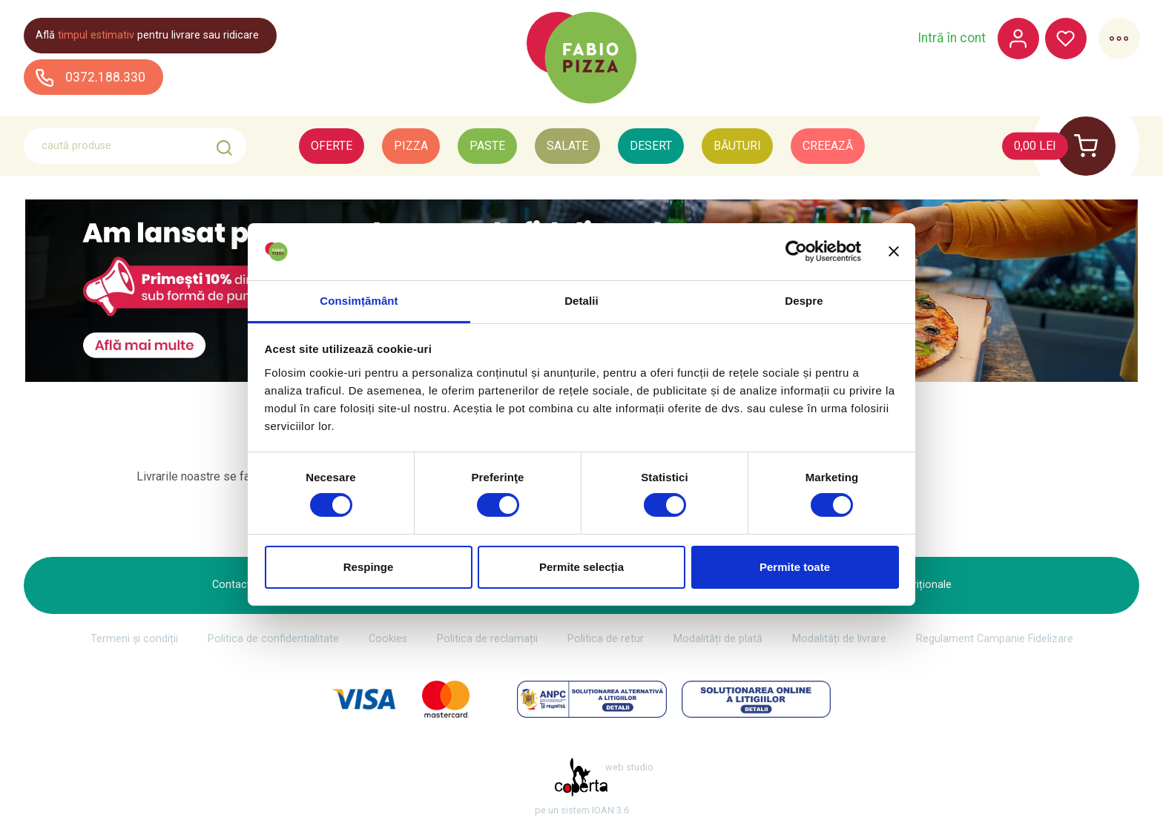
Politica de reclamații (487, 639)
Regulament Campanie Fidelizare (994, 639)
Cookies (388, 639)
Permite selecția (581, 567)
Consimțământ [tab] (359, 300)
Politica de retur (605, 639)
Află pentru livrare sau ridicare (147, 35)
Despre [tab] (804, 300)
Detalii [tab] (581, 300)
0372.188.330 (90, 77)
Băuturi (737, 146)
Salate (567, 146)
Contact (231, 584)
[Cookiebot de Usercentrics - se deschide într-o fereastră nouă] (796, 251)
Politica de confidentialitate (273, 639)
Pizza (411, 146)
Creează (828, 146)
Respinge (368, 567)
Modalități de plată (717, 639)
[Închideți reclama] (894, 251)
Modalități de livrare (839, 639)
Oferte (331, 146)
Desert (651, 146)
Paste (487, 146)
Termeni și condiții (134, 639)
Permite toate (795, 567)
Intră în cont (951, 38)
